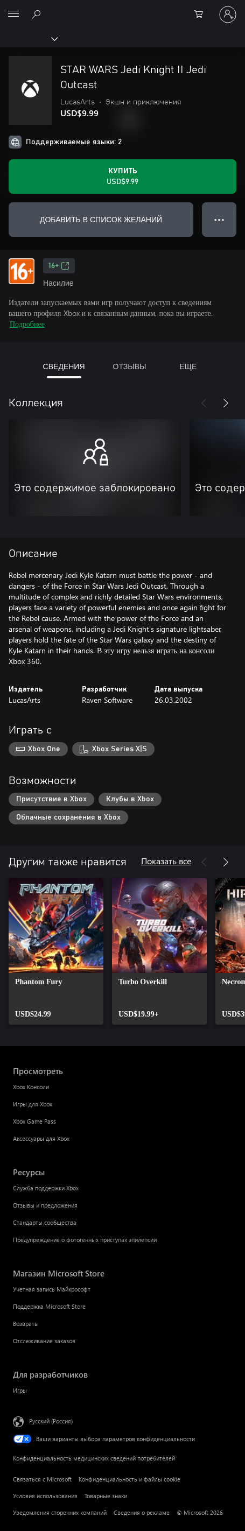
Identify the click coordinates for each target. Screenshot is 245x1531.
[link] (56, 951)
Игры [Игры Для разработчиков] (20, 1390)
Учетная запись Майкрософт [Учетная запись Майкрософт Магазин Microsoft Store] (51, 1289)
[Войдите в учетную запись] (228, 14)
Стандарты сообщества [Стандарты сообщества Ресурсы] (44, 1222)
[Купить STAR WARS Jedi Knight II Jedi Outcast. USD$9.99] (122, 176)
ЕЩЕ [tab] (188, 366)
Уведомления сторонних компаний (60, 1512)
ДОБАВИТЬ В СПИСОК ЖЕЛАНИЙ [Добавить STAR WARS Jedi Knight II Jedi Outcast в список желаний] (101, 219)
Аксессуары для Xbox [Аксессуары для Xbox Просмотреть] (41, 1138)
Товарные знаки (106, 1495)
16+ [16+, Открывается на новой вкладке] (58, 266)
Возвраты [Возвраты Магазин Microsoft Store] (26, 1323)
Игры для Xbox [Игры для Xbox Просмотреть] (32, 1103)
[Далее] (225, 403)
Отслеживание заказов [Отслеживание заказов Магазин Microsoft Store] (44, 1340)
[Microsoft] (122, 8)
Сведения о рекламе (142, 1512)
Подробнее (27, 324)
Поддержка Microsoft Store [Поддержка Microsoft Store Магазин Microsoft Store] (49, 1306)
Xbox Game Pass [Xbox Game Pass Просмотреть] (34, 1121)
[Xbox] (28, 38)
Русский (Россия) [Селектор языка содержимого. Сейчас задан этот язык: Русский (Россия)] (51, 1420)
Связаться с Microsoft (42, 1479)
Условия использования (45, 1495)
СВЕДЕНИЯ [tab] (64, 366)
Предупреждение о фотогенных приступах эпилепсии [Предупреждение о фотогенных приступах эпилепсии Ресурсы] (85, 1239)
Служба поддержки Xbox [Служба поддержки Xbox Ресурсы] (46, 1187)
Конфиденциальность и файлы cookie (129, 1479)
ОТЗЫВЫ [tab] (129, 366)
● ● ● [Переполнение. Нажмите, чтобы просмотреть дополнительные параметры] (219, 219)
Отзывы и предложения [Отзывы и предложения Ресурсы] (45, 1205)
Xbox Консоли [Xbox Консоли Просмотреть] (31, 1086)
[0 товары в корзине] (202, 14)
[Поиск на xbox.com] (38, 14)
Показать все (166, 860)
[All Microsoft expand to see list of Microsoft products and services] (13, 14)
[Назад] (204, 403)
